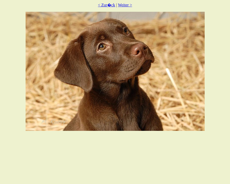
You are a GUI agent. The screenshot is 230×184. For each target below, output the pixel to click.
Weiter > (125, 5)
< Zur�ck (106, 5)
